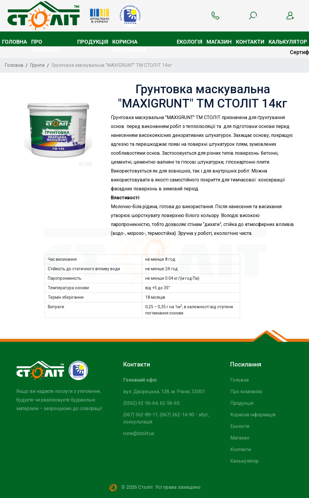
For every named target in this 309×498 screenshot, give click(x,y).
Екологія (189, 42)
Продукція (92, 42)
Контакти (250, 42)
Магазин (219, 42)
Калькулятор (288, 42)
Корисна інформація (129, 42)
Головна (14, 42)
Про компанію (46, 42)
